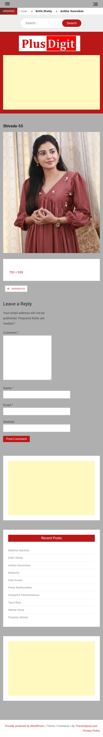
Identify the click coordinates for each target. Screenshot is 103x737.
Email (8, 405)
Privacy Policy (91, 730)
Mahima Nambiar (18, 550)
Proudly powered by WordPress (24, 725)
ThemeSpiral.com (86, 725)
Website (8, 421)
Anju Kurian (15, 580)
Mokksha (13, 572)
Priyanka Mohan (18, 617)
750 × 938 (16, 272)
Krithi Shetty (44, 11)
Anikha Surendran (72, 11)
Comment (10, 332)
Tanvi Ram (14, 602)
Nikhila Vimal (16, 609)
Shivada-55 (18, 288)
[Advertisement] (51, 82)
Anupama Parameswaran (24, 594)
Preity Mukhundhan (20, 587)
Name (8, 388)
